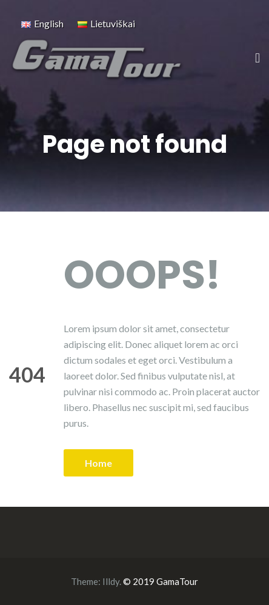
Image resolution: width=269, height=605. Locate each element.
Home (98, 463)
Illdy (110, 581)
